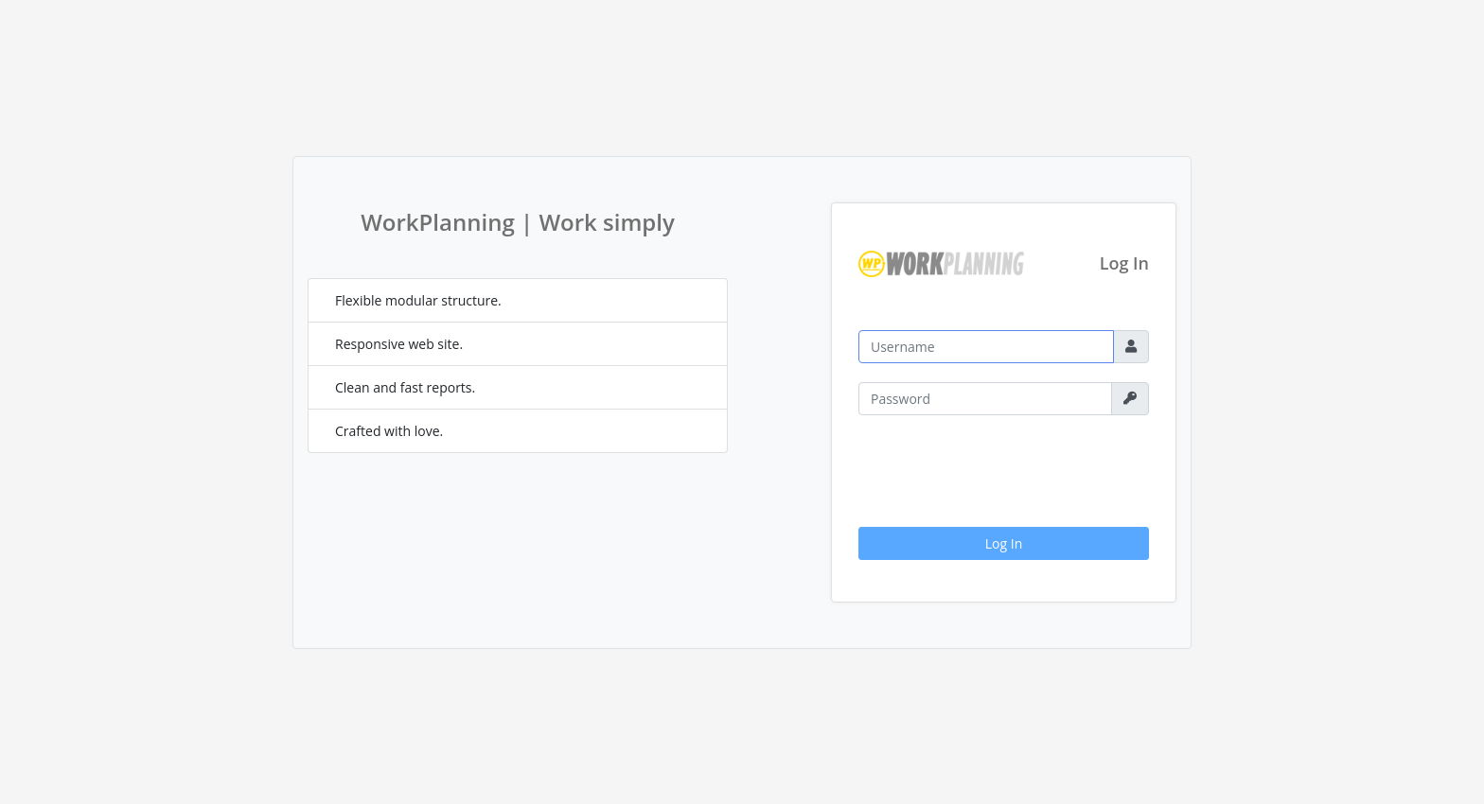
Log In (1003, 543)
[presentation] (1002, 471)
